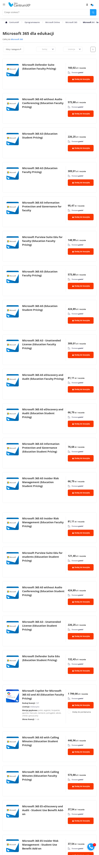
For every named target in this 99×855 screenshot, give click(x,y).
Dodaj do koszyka (81, 79)
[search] (93, 12)
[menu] (4, 4)
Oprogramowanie (32, 22)
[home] (19, 4)
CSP (37, 703)
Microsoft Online (52, 22)
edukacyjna (34, 706)
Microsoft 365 (71, 22)
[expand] (20, 49)
